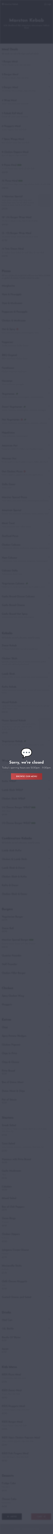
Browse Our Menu (26, 777)
